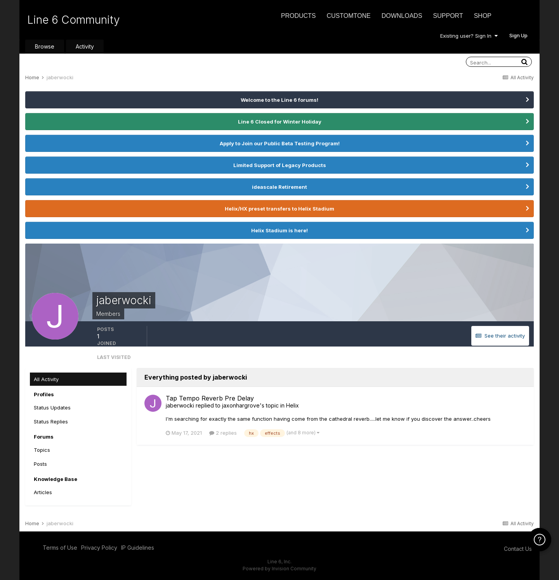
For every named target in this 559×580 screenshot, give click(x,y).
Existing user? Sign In (469, 36)
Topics (42, 450)
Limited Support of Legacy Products (279, 165)
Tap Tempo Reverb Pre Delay (210, 398)
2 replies (223, 433)
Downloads (402, 15)
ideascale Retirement (279, 187)
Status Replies (51, 421)
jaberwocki (180, 405)
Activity (85, 46)
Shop (482, 15)
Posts (40, 464)
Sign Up (518, 35)
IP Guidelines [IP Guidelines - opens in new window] (137, 547)
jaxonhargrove (241, 405)
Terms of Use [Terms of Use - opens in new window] (60, 547)
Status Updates (52, 407)
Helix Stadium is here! (279, 230)
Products (298, 15)
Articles (43, 492)
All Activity (46, 379)
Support (448, 15)
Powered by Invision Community (279, 568)
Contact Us (518, 548)
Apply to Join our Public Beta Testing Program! (280, 143)
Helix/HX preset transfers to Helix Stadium (279, 209)
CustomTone (348, 15)
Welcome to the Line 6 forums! (279, 100)
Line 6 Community (73, 19)
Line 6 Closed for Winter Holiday (279, 121)
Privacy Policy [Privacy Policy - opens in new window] (99, 547)
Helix (292, 405)
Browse (44, 46)
